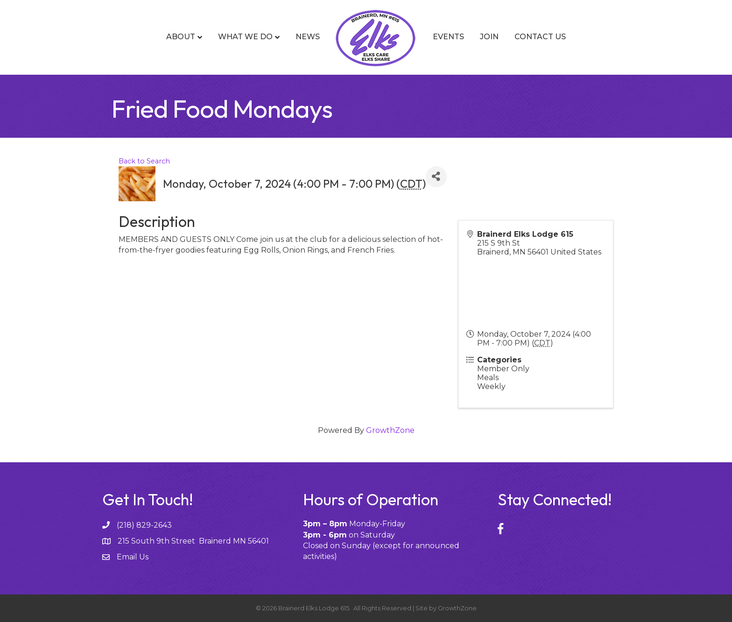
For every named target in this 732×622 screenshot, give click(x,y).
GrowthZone (390, 430)
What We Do (245, 36)
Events (448, 36)
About (180, 36)
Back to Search (144, 161)
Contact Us (540, 36)
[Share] (436, 176)
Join (489, 36)
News (308, 36)
